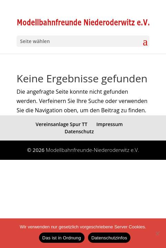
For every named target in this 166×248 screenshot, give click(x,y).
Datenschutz (79, 131)
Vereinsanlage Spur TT (61, 124)
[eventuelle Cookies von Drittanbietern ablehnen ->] (157, 233)
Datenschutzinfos (109, 237)
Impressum (109, 124)
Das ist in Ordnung (61, 237)
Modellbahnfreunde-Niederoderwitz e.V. (92, 149)
